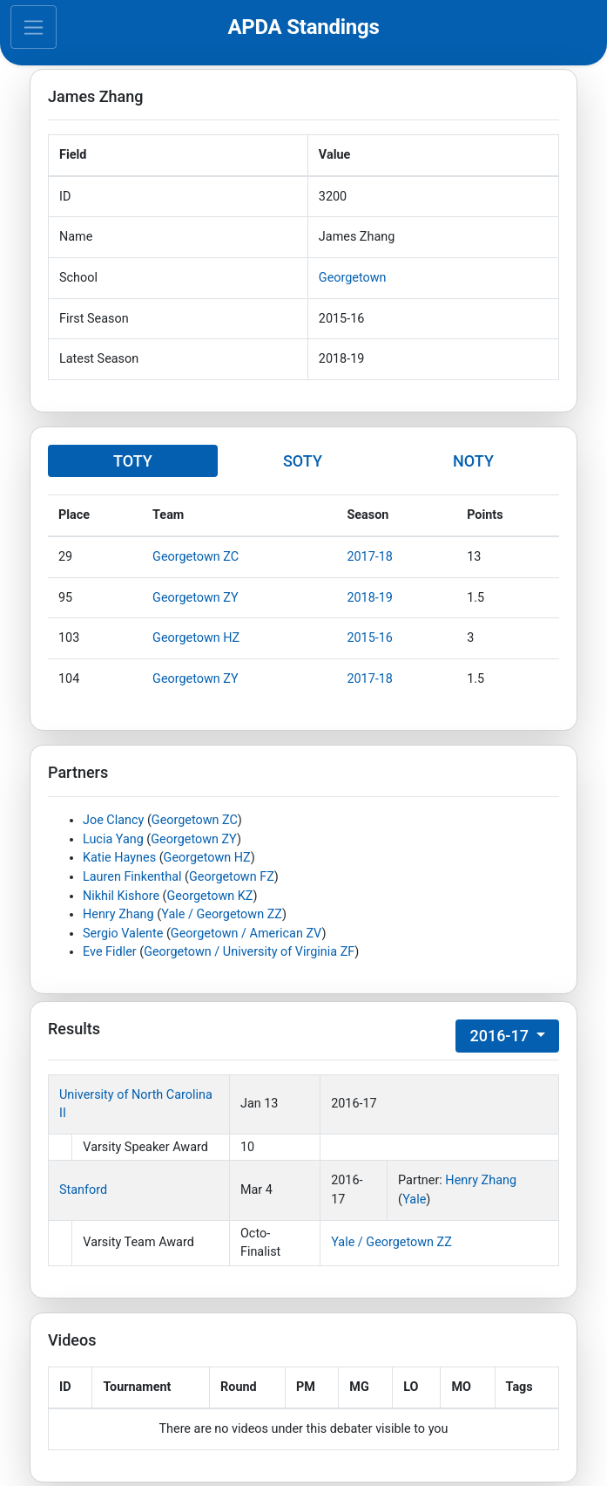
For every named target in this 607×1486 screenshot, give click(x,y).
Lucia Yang (113, 839)
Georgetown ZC (195, 556)
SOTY (302, 461)
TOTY (132, 461)
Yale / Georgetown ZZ (221, 914)
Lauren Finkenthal (132, 876)
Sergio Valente (123, 933)
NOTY (473, 461)
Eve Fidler (110, 951)
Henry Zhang (118, 914)
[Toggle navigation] (33, 27)
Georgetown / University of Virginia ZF (249, 951)
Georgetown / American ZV (246, 933)
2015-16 (370, 638)
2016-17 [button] (500, 1035)
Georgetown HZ (195, 638)
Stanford (83, 1190)
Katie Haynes (119, 857)
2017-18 (370, 556)
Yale (414, 1199)
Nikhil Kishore (121, 896)
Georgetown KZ (210, 896)
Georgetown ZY (195, 597)
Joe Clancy (113, 820)
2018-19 (370, 597)
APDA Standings (303, 27)
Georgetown (353, 277)
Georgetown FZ (231, 876)
